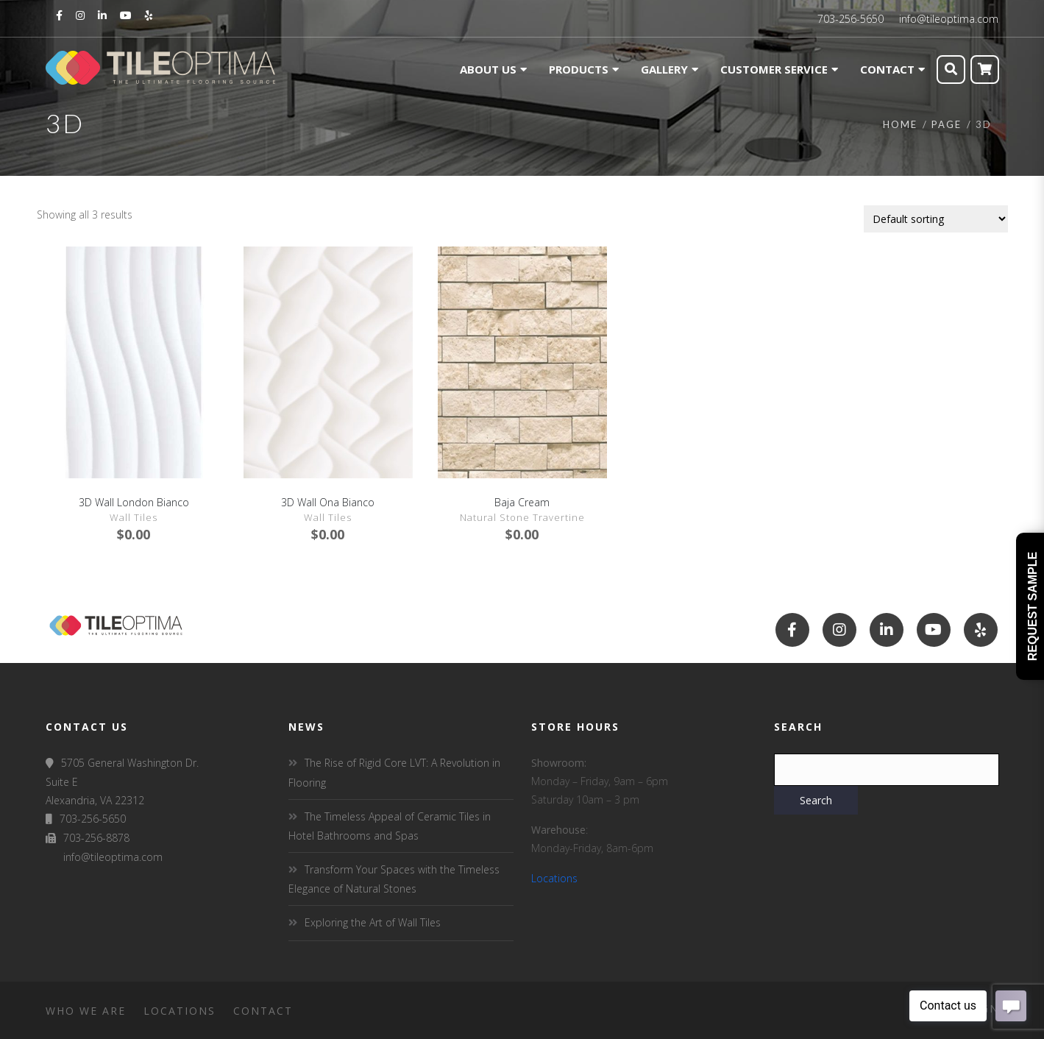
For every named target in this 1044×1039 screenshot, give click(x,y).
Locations (554, 878)
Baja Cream (522, 502)
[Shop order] (936, 219)
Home (900, 124)
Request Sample (1032, 606)
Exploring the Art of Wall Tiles (373, 922)
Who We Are (86, 1011)
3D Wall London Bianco (134, 502)
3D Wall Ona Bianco (327, 502)
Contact (263, 1011)
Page (946, 124)
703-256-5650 (850, 19)
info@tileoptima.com (948, 19)
